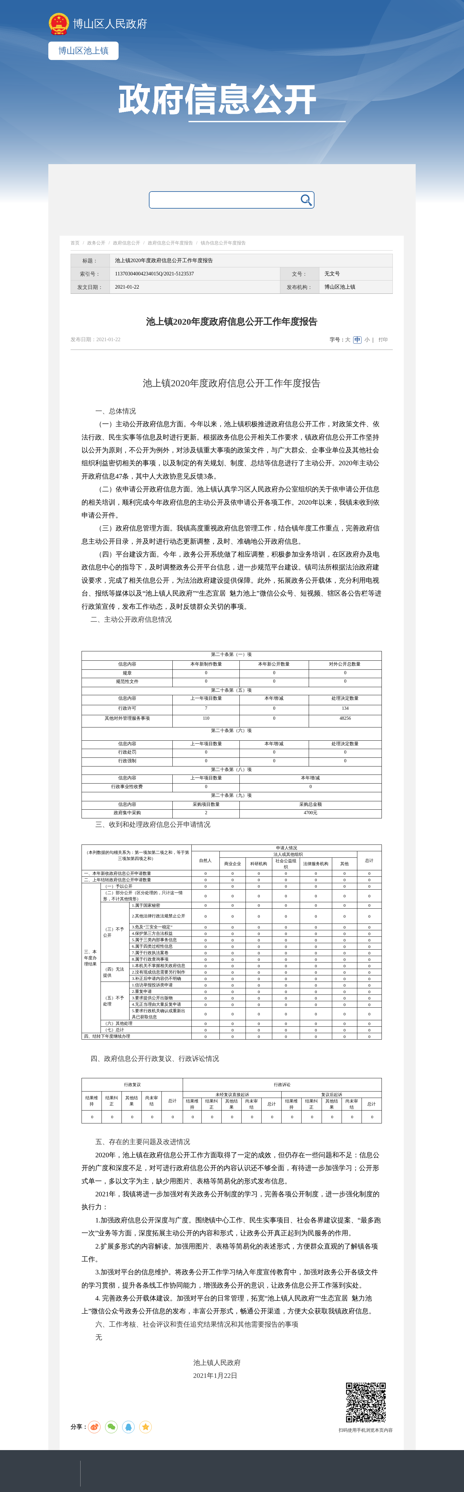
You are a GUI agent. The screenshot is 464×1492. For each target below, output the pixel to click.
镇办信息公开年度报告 (223, 243)
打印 (383, 339)
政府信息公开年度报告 (170, 243)
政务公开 (96, 243)
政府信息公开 (126, 243)
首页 (75, 243)
